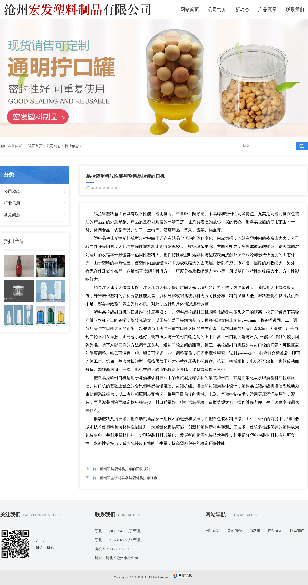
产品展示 (267, 9)
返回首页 (35, 146)
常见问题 (12, 215)
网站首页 (189, 9)
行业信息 (72, 146)
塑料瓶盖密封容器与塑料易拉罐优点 (128, 478)
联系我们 (295, 9)
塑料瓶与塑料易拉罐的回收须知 (125, 469)
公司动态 (53, 146)
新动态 (242, 9)
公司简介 (217, 9)
